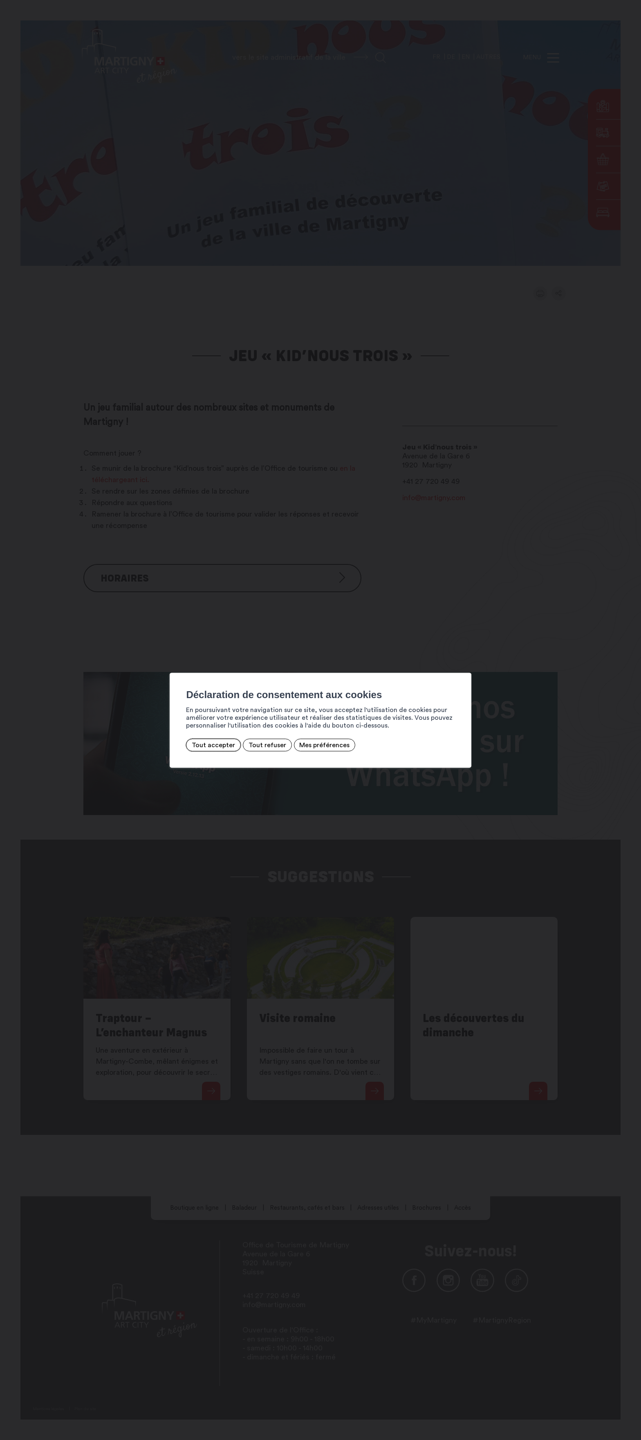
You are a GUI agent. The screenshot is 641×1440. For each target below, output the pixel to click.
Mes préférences (283, 744)
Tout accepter (171, 744)
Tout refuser (225, 744)
